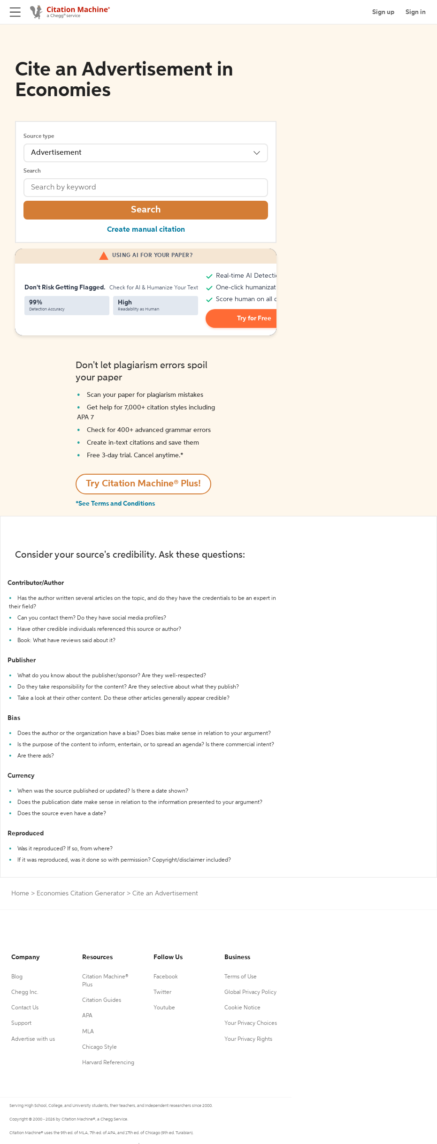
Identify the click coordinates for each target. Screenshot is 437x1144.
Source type (38, 136)
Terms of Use (240, 977)
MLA (88, 1032)
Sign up (383, 12)
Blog (17, 977)
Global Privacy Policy (250, 992)
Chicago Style (99, 1047)
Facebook (165, 977)
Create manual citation (146, 230)
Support (21, 1023)
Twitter (162, 992)
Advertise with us (33, 1039)
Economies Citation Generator (81, 893)
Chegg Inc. (24, 992)
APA (87, 1016)
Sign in (416, 12)
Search (32, 171)
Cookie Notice (242, 1008)
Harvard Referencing (108, 1063)
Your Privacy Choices (250, 1023)
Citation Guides (101, 1000)
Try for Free (254, 318)
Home (20, 893)
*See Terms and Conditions (115, 503)
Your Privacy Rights (248, 1039)
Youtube (164, 1008)
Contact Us (24, 1008)
